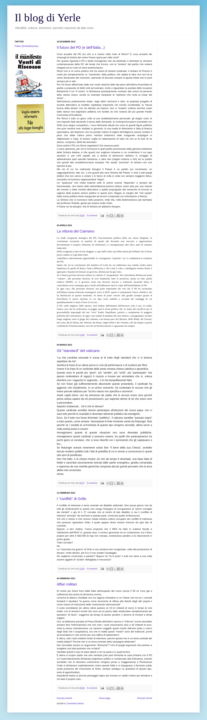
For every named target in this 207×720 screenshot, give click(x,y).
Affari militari (67, 584)
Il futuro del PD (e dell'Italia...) (81, 47)
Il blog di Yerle (48, 18)
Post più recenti (64, 698)
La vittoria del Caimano (75, 231)
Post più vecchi (144, 698)
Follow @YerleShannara (26, 46)
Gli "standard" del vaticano (78, 351)
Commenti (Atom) (75, 703)
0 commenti (92, 215)
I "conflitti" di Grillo (71, 499)
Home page (104, 698)
